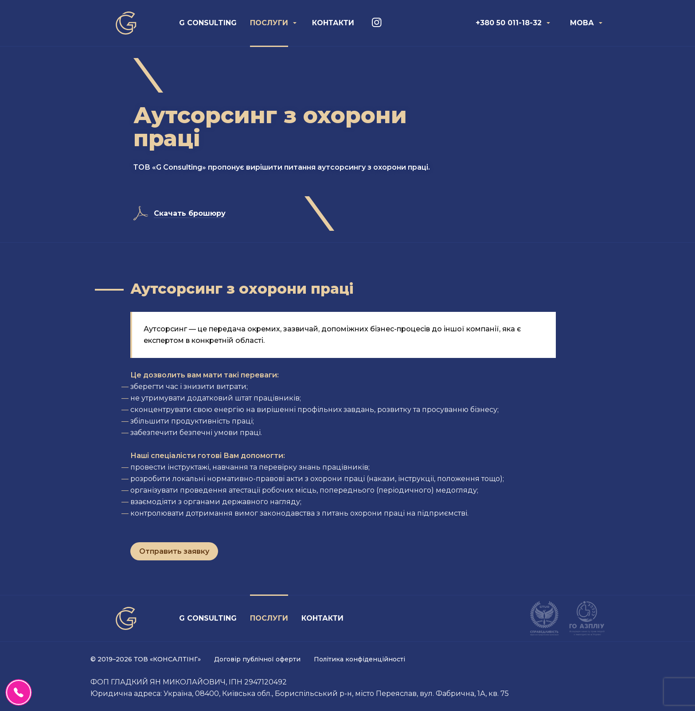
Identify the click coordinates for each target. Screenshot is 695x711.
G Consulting (208, 23)
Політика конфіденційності (359, 659)
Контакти (333, 23)
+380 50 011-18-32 (509, 23)
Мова (582, 23)
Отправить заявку (174, 551)
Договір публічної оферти (257, 659)
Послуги (269, 23)
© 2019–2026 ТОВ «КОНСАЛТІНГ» (145, 659)
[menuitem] (208, 23)
